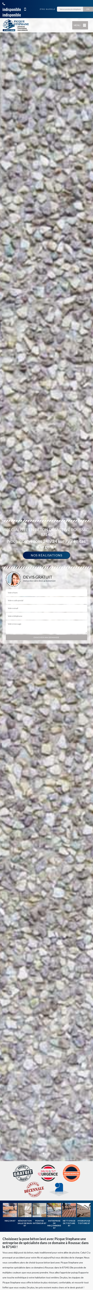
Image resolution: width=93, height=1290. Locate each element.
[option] (46, 645)
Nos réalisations (46, 555)
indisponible (11, 7)
